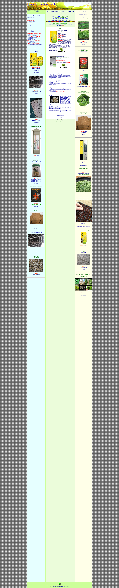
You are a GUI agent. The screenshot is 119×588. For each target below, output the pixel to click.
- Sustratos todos (30, 32)
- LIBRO (28, 46)
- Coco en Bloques (30, 30)
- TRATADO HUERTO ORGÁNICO (33, 45)
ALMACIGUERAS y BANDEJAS (36, 75)
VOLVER (60, 117)
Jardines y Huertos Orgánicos (34, 46)
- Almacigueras (29, 25)
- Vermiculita (29, 29)
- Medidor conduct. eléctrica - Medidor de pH (32, 38)
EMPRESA (30, 10)
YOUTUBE (85, 13)
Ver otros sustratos (60, 115)
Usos (83, 70)
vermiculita (62, 83)
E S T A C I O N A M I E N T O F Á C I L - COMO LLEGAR (60, 20)
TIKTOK (81, 13)
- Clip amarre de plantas (31, 48)
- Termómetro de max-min (31, 39)
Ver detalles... (36, 122)
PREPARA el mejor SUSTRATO (83, 226)
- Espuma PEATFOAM (31, 31)
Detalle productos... (83, 165)
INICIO (43, 11)
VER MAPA (70, 585)
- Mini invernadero (30, 41)
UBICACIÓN (37, 10)
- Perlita (28, 27)
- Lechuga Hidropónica (31, 23)
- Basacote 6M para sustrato (32, 35)
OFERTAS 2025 (30, 17)
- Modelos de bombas (31, 21)
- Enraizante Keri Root (31, 42)
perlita (59, 83)
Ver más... (83, 44)
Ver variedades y (83, 109)
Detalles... (83, 269)
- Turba (28, 28)
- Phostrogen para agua (31, 34)
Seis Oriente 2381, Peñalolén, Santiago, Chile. (61, 585)
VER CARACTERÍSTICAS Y (84, 86)
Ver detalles (83, 295)
